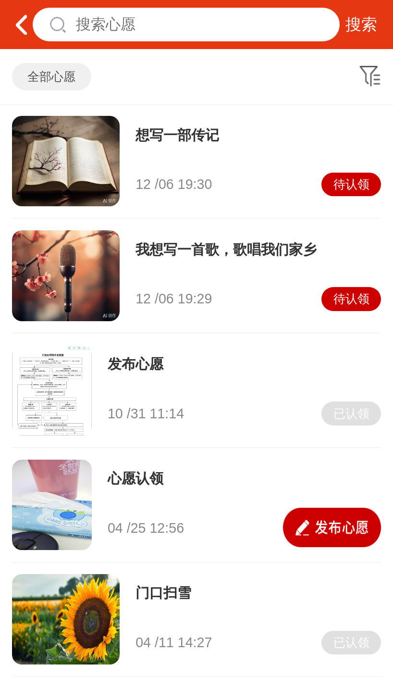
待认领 (351, 184)
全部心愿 (51, 76)
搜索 (361, 24)
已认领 (351, 413)
